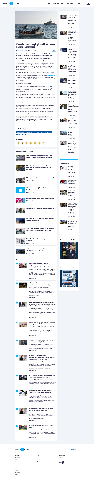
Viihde (16, 474)
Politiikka (17, 457)
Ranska (18, 134)
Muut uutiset (24, 50)
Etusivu (49, 3)
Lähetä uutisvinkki (41, 464)
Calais (42, 132)
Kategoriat (70, 3)
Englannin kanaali (20, 132)
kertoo (31, 107)
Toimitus (39, 462)
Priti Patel (37, 132)
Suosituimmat (56, 3)
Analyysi (17, 462)
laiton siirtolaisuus (29, 132)
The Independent (51, 75)
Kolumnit (17, 472)
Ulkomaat (18, 50)
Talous (16, 459)
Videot (63, 3)
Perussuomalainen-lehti (42, 466)
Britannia (23, 134)
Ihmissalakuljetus (48, 132)
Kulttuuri (17, 468)
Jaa (54, 50)
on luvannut (24, 99)
